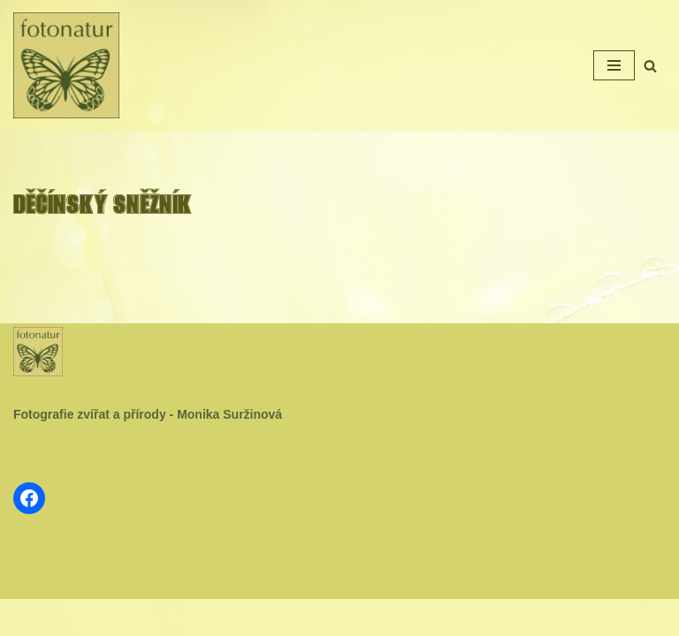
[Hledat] (650, 65)
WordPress (382, 617)
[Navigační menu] (614, 65)
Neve (281, 617)
